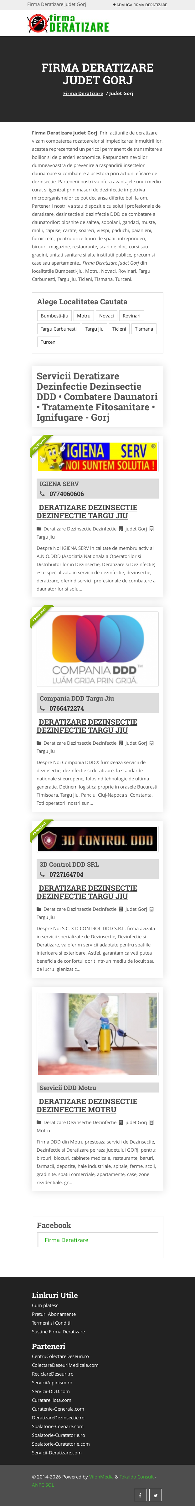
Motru (83, 315)
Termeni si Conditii (52, 1323)
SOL (49, 1485)
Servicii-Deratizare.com (57, 1452)
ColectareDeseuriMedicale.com (65, 1365)
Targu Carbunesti (59, 329)
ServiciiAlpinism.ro (52, 1382)
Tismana (144, 329)
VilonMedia (101, 1476)
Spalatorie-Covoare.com (58, 1426)
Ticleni (119, 329)
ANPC (38, 1485)
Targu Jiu (94, 329)
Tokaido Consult (137, 1476)
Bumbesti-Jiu (54, 315)
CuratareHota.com (51, 1400)
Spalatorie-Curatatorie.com (61, 1444)
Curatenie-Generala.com (58, 1409)
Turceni (49, 342)
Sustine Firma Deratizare (58, 1331)
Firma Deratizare (83, 93)
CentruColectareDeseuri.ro (60, 1356)
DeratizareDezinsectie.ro (58, 1417)
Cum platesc (45, 1305)
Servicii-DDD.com (51, 1391)
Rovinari (132, 315)
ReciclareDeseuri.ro (53, 1374)
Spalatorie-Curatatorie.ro (58, 1435)
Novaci (106, 315)
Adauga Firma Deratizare (140, 5)
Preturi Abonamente (54, 1314)
